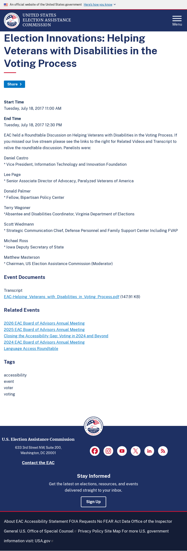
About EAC (13, 521)
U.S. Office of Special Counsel (48, 531)
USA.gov (44, 541)
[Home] (12, 27)
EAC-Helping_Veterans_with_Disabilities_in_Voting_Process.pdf (61, 296)
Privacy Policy (90, 531)
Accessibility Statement (46, 521)
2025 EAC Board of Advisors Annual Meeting (44, 329)
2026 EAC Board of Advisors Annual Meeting (44, 323)
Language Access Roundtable (31, 348)
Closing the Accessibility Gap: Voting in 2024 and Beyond (56, 336)
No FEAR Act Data (113, 521)
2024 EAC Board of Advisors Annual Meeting (44, 342)
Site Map (112, 531)
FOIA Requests (82, 521)
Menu (177, 19)
